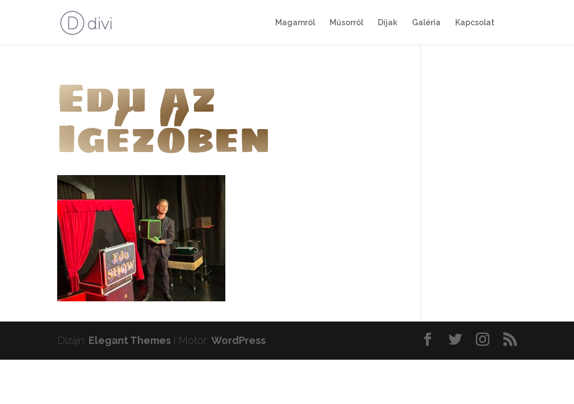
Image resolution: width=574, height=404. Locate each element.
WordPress (238, 340)
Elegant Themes (130, 340)
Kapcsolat (474, 23)
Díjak (387, 23)
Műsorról (346, 23)
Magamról (295, 23)
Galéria (426, 23)
